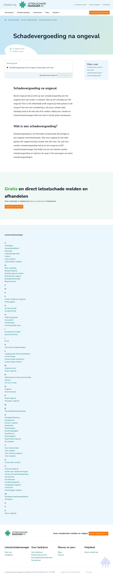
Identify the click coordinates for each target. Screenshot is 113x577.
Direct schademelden (98, 533)
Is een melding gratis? (94, 76)
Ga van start (64, 75)
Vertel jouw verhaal (14, 207)
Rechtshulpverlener (39, 555)
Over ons (8, 552)
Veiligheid (9, 555)
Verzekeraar (36, 560)
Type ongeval (9, 13)
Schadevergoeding (23, 13)
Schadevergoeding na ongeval (48, 20)
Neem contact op (91, 552)
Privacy (89, 572)
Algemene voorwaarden (71, 572)
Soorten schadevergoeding (29, 20)
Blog (47, 13)
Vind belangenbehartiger (99, 12)
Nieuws (61, 555)
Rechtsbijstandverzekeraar (41, 557)
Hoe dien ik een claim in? (95, 67)
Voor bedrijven (37, 552)
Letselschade (37, 13)
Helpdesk (56, 13)
